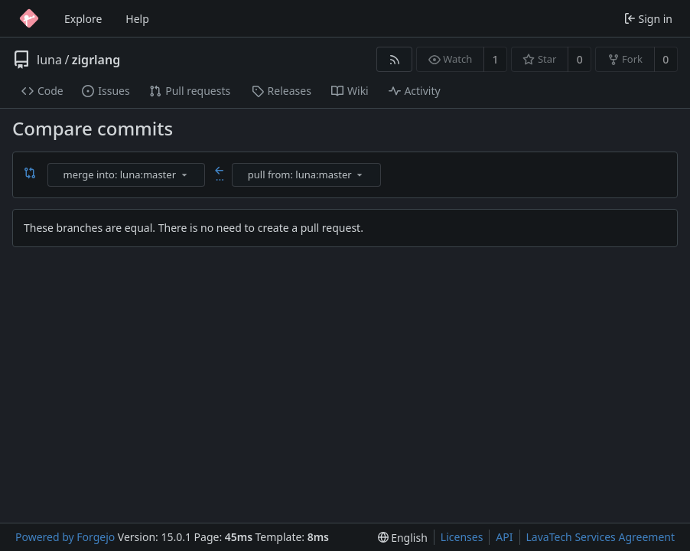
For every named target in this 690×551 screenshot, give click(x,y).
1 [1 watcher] (496, 59)
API (504, 537)
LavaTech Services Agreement (600, 537)
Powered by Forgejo (65, 537)
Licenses (462, 537)
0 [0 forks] (665, 59)
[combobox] (127, 175)
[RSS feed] (394, 59)
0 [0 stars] (580, 59)
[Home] (29, 18)
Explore (83, 18)
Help (137, 18)
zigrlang (96, 59)
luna (49, 59)
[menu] (184, 174)
